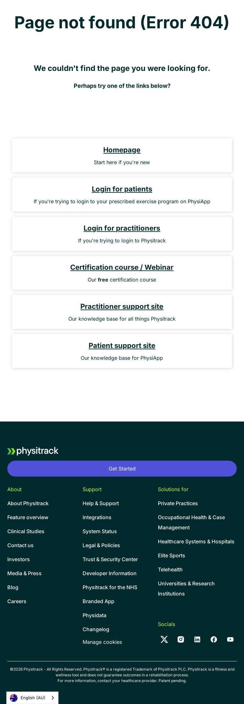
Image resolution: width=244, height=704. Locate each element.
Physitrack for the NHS (110, 587)
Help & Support (101, 503)
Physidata (94, 615)
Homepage (121, 150)
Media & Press (24, 573)
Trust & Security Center (110, 559)
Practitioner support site (121, 306)
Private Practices (178, 503)
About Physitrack (28, 503)
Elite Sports (171, 555)
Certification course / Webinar (121, 267)
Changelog (96, 629)
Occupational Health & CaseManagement (191, 522)
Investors (18, 559)
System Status (100, 531)
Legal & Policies (101, 545)
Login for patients (122, 189)
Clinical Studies (25, 531)
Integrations (97, 517)
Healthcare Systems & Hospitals (196, 541)
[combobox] (32, 698)
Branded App (98, 601)
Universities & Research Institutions (186, 588)
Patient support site (122, 345)
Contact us (20, 545)
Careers (16, 601)
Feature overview (27, 517)
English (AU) (27, 698)
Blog (12, 587)
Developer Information (110, 573)
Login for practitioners (122, 228)
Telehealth (170, 569)
